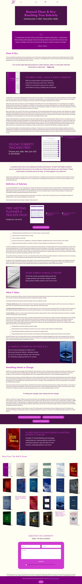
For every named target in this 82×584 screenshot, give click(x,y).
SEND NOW (41, 561)
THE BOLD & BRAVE (25, 2)
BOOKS (38, 2)
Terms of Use (44, 564)
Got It (41, 581)
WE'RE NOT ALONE (62, 2)
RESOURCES (49, 2)
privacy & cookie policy (54, 578)
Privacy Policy (52, 564)
